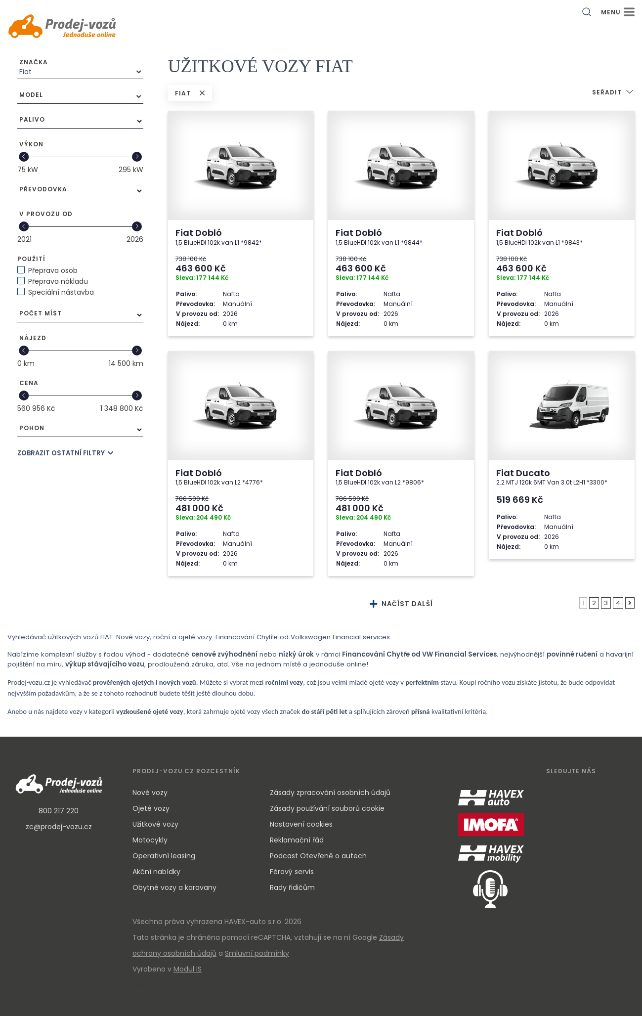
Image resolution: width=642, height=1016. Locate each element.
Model (31, 94)
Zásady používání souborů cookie (327, 808)
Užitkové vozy (155, 824)
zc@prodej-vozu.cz (59, 827)
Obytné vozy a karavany (174, 887)
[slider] (24, 157)
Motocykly (150, 840)
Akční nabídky (156, 872)
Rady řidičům (292, 887)
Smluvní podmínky (257, 953)
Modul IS (187, 969)
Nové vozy (150, 792)
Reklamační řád (297, 840)
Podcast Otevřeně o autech (318, 856)
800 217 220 (59, 811)
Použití (31, 259)
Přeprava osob (53, 270)
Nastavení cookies (301, 824)
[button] (613, 93)
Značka (33, 62)
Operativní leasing (163, 856)
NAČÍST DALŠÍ (401, 604)
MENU (618, 12)
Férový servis (292, 872)
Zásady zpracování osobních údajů (330, 792)
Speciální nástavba (61, 292)
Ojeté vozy (151, 808)
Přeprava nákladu (58, 281)
